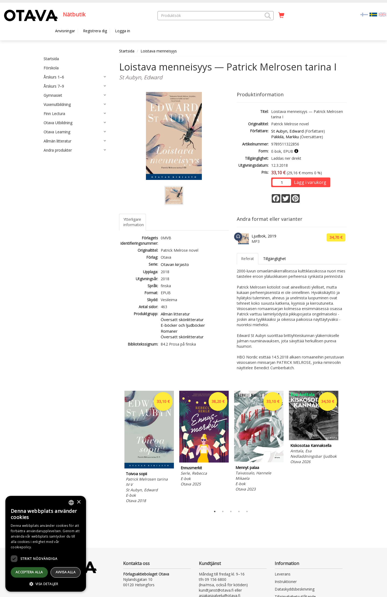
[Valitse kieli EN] (382, 14)
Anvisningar (65, 30)
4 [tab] (239, 511)
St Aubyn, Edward (287, 131)
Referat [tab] (247, 258)
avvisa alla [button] (66, 572)
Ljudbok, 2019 (264, 236)
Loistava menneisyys (159, 51)
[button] (267, 15)
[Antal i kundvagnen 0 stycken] (281, 15)
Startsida (126, 51)
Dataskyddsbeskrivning (294, 589)
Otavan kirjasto (175, 264)
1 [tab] (214, 511)
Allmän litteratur (175, 314)
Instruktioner (286, 581)
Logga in (122, 30)
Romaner (169, 331)
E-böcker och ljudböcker (183, 325)
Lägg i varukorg (310, 182)
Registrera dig (95, 30)
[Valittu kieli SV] (373, 14)
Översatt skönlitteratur (182, 319)
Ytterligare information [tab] (133, 222)
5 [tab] (247, 511)
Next (344, 447)
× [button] (79, 502)
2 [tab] (222, 511)
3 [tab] (231, 511)
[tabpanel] (149, 447)
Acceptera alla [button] (29, 572)
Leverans (283, 574)
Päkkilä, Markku (285, 136)
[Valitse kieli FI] (364, 14)
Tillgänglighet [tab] (274, 258)
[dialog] (45, 544)
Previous (117, 447)
